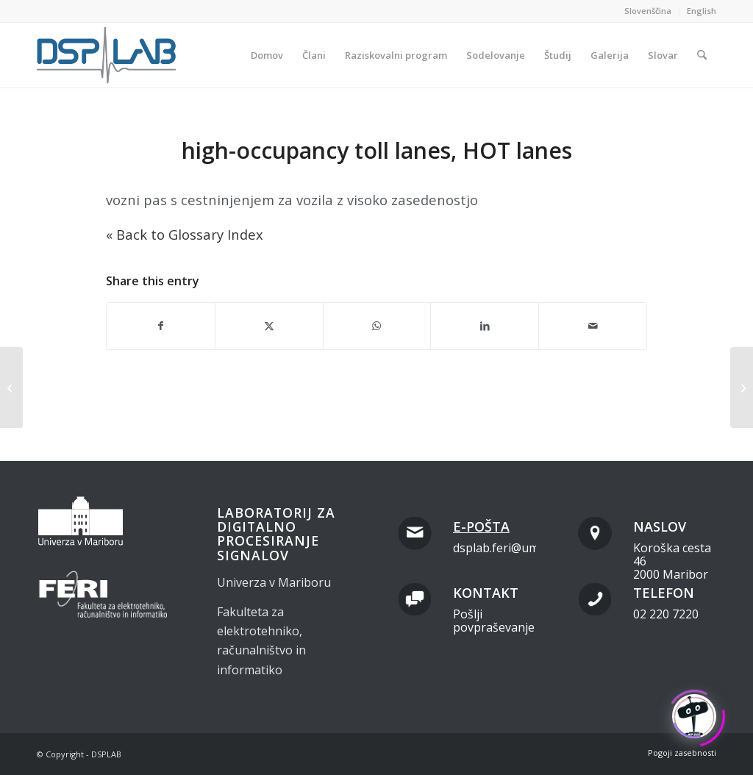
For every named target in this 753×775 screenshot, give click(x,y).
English (701, 10)
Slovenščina (647, 10)
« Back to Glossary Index (184, 234)
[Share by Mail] (592, 326)
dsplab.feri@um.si (501, 548)
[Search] (702, 55)
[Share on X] (269, 326)
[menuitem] (648, 11)
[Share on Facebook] (161, 326)
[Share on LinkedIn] (484, 326)
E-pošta (481, 526)
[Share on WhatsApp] (377, 326)
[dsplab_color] (107, 55)
